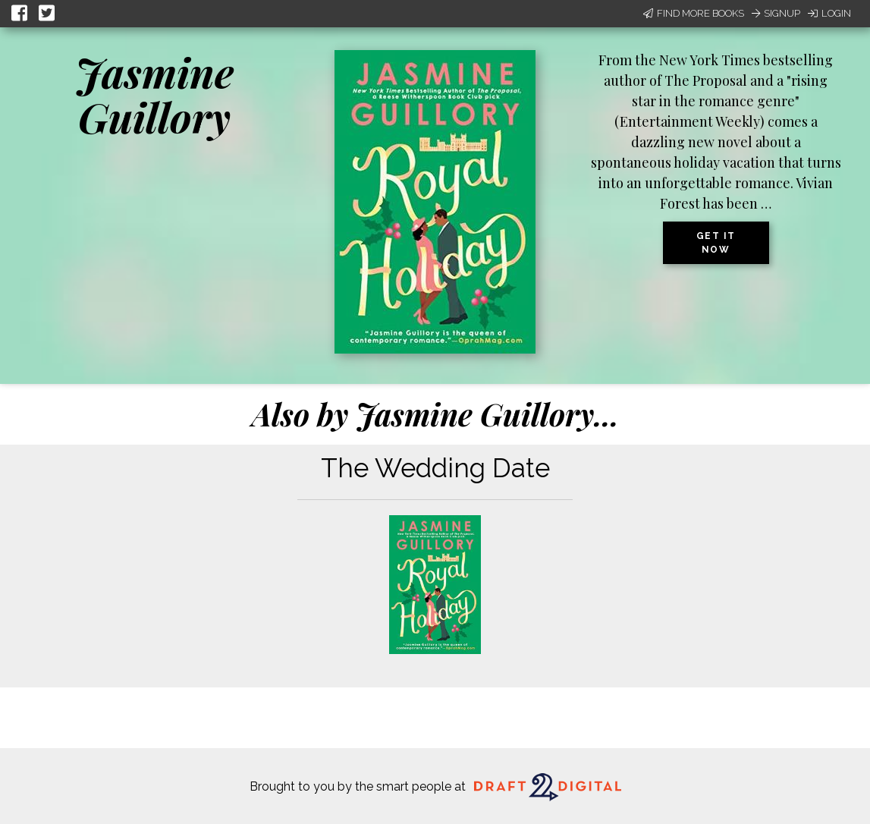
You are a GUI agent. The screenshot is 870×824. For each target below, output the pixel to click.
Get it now (716, 243)
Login (829, 13)
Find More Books (693, 13)
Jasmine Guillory (154, 94)
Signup (776, 13)
